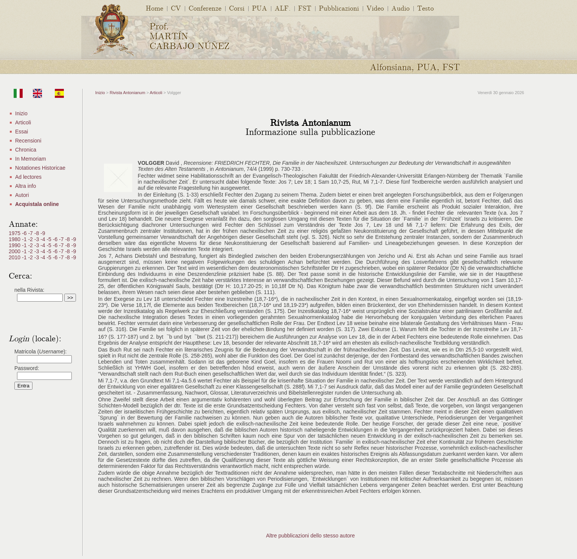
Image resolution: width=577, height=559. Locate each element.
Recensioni (28, 141)
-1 (25, 239)
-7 (31, 233)
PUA (259, 7)
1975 (15, 233)
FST (304, 7)
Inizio (21, 113)
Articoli (23, 122)
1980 (15, 239)
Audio (400, 7)
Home (154, 7)
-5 (49, 239)
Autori (22, 195)
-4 (43, 239)
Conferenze (205, 7)
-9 (42, 233)
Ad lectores (28, 177)
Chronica (25, 150)
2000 (15, 251)
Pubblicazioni (339, 7)
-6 (25, 233)
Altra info (25, 186)
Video (375, 7)
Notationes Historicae (40, 168)
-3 (37, 239)
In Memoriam (30, 159)
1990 (15, 245)
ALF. (283, 7)
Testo (425, 7)
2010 (15, 257)
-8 (37, 233)
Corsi (236, 7)
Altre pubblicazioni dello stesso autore (310, 536)
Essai (21, 132)
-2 (31, 239)
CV (176, 7)
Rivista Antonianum (127, 92)
